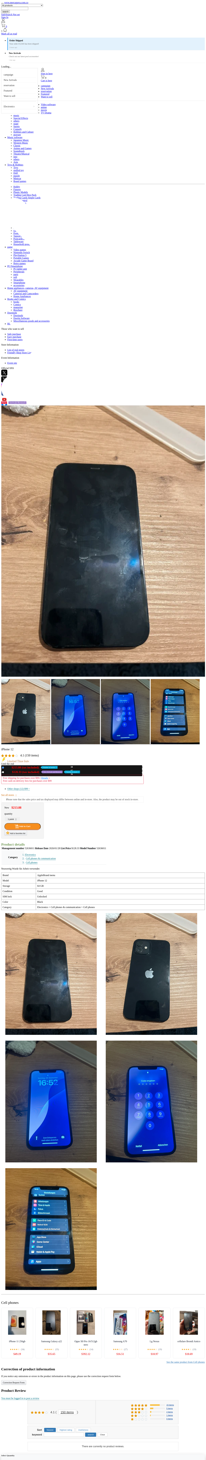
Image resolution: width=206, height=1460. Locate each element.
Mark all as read (9, 33)
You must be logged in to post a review (20, 1398)
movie (44, 110)
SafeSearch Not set (10, 14)
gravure (17, 134)
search (5, 12)
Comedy (17, 129)
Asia (15, 162)
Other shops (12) (18, 788)
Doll (15, 173)
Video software (48, 104)
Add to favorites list (15, 833)
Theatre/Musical (21, 154)
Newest (50, 1430)
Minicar (17, 178)
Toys (15, 167)
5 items (169, 1408)
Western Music (20, 143)
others (16, 121)
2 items (169, 1412)
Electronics (9, 106)
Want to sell (9, 96)
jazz (15, 156)
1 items (169, 1415)
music (16, 115)
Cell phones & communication (41, 858)
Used (42, 772)
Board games (19, 181)
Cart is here (46, 80)
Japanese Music (21, 140)
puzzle (16, 175)
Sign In (4, 17)
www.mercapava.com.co (16, 2)
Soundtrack (19, 151)
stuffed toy (18, 170)
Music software (14, 137)
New (31, 767)
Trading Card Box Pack (24, 195)
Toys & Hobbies (15, 164)
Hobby (16, 186)
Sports (16, 126)
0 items (169, 1419)
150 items (67, 1412)
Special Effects (20, 118)
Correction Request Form (14, 1382)
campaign (8, 74)
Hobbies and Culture (23, 132)
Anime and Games (22, 148)
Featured (8, 90)
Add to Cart (22, 826)
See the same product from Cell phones (186, 1362)
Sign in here (47, 73)
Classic (16, 145)
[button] (103, 30)
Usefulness (83, 1430)
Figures (17, 189)
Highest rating (66, 1430)
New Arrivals (10, 80)
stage (15, 123)
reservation (9, 85)
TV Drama (46, 112)
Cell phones (31, 862)
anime (44, 107)
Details (44, 778)
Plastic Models (20, 192)
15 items (170, 1405)
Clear (102, 1435)
